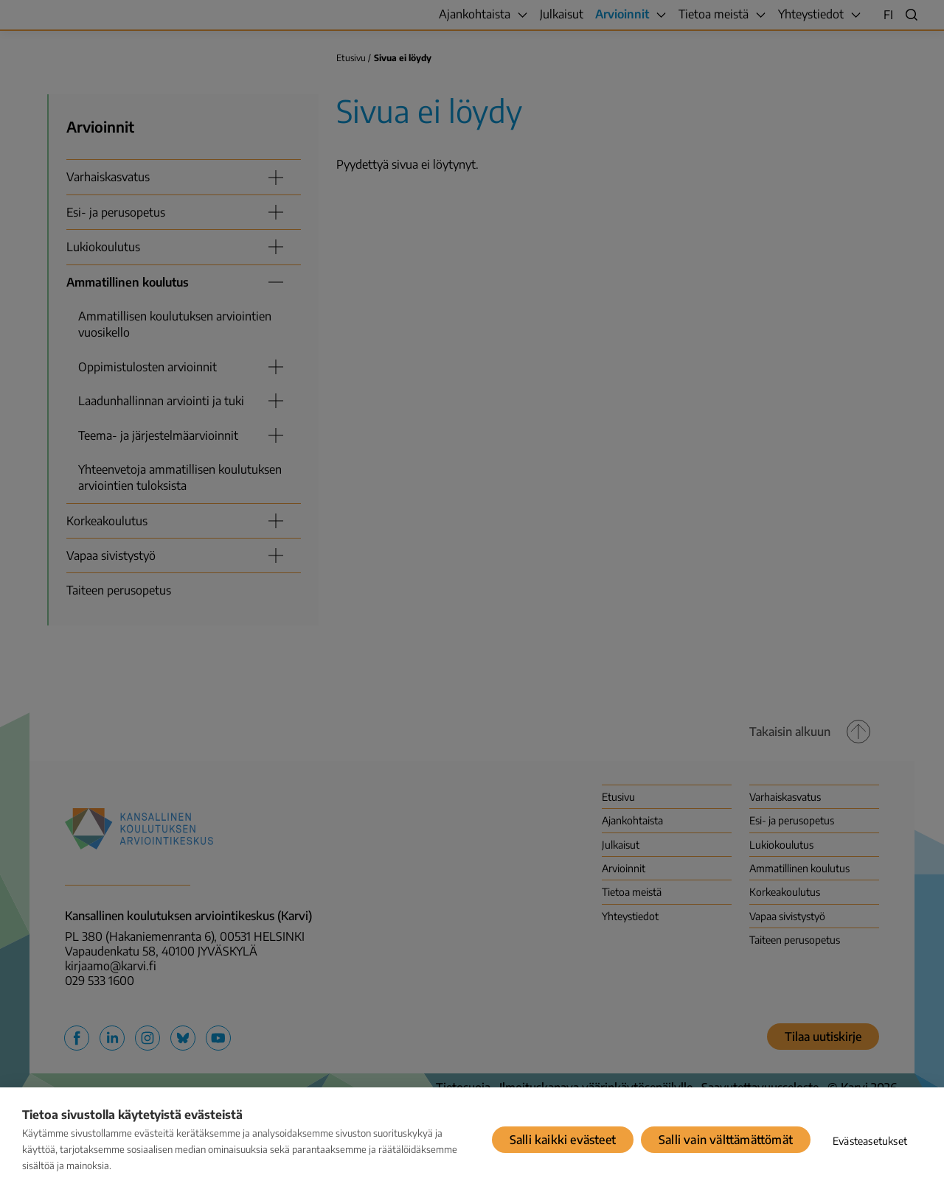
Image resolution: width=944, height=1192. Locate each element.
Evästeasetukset (870, 1141)
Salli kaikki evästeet (563, 1139)
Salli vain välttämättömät (726, 1139)
